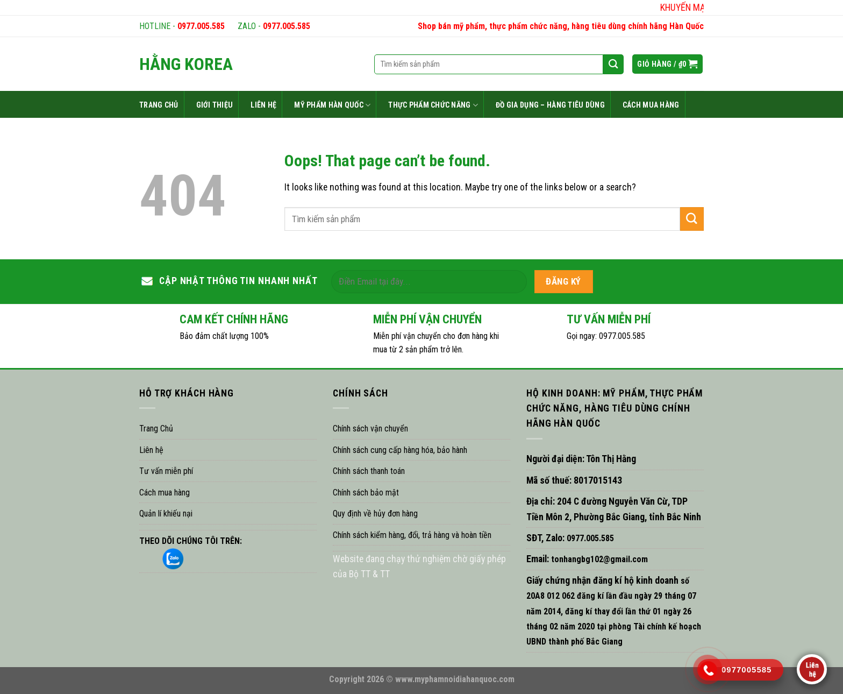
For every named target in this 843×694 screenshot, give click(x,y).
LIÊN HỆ (263, 105)
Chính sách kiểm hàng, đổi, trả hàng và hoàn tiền (412, 535)
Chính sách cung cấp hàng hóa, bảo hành (400, 450)
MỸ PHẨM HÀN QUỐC (332, 105)
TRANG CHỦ (158, 105)
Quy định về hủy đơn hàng (375, 513)
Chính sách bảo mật (366, 492)
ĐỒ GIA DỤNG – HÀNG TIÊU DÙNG (550, 105)
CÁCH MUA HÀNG (651, 105)
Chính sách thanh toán (369, 471)
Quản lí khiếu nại (165, 513)
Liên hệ (151, 450)
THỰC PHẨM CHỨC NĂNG (433, 105)
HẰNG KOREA (186, 64)
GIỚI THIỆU (214, 105)
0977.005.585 (201, 26)
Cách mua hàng (164, 492)
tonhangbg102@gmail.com (598, 559)
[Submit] (692, 218)
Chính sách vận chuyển (370, 428)
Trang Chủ (156, 428)
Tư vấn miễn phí (166, 471)
